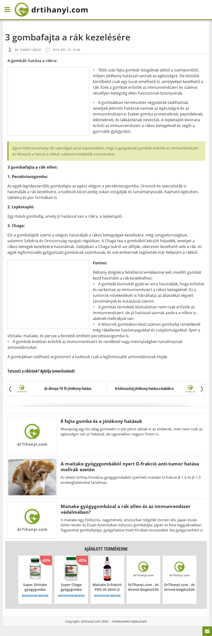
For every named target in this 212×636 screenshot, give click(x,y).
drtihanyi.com (91, 621)
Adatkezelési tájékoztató (129, 621)
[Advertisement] (48, 101)
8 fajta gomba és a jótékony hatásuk (101, 421)
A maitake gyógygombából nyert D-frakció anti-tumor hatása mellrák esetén (130, 466)
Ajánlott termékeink (106, 549)
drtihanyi (51, 9)
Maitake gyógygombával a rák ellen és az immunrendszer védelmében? (126, 509)
